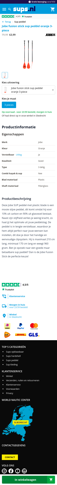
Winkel (9, 376)
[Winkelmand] (53, 9)
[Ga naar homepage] (24, 9)
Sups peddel (12, 360)
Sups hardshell (13, 356)
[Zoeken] (9, 9)
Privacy (9, 393)
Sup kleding (12, 364)
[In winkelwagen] (28, 480)
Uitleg (19, 154)
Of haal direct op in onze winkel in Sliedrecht (24, 115)
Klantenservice (13, 384)
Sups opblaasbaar (15, 351)
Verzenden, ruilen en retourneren (22, 380)
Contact (10, 457)
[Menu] (4, 9)
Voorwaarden (12, 388)
